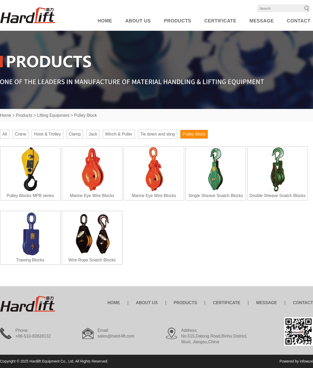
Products (24, 115)
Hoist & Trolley (47, 134)
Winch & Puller (119, 134)
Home (5, 115)
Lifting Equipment (53, 115)
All (4, 134)
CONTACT (298, 20)
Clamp (75, 134)
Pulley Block (85, 115)
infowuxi (306, 361)
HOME (105, 20)
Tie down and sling (157, 134)
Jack (93, 134)
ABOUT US (138, 20)
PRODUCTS (177, 20)
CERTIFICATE (220, 20)
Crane (20, 134)
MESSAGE (261, 20)
